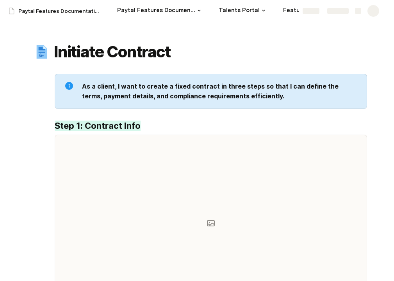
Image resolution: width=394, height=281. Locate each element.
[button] (199, 10)
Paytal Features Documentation (60, 11)
